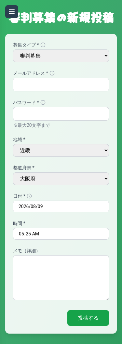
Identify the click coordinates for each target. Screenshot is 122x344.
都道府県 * (23, 167)
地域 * (19, 139)
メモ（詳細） (26, 250)
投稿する (88, 318)
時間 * (19, 223)
